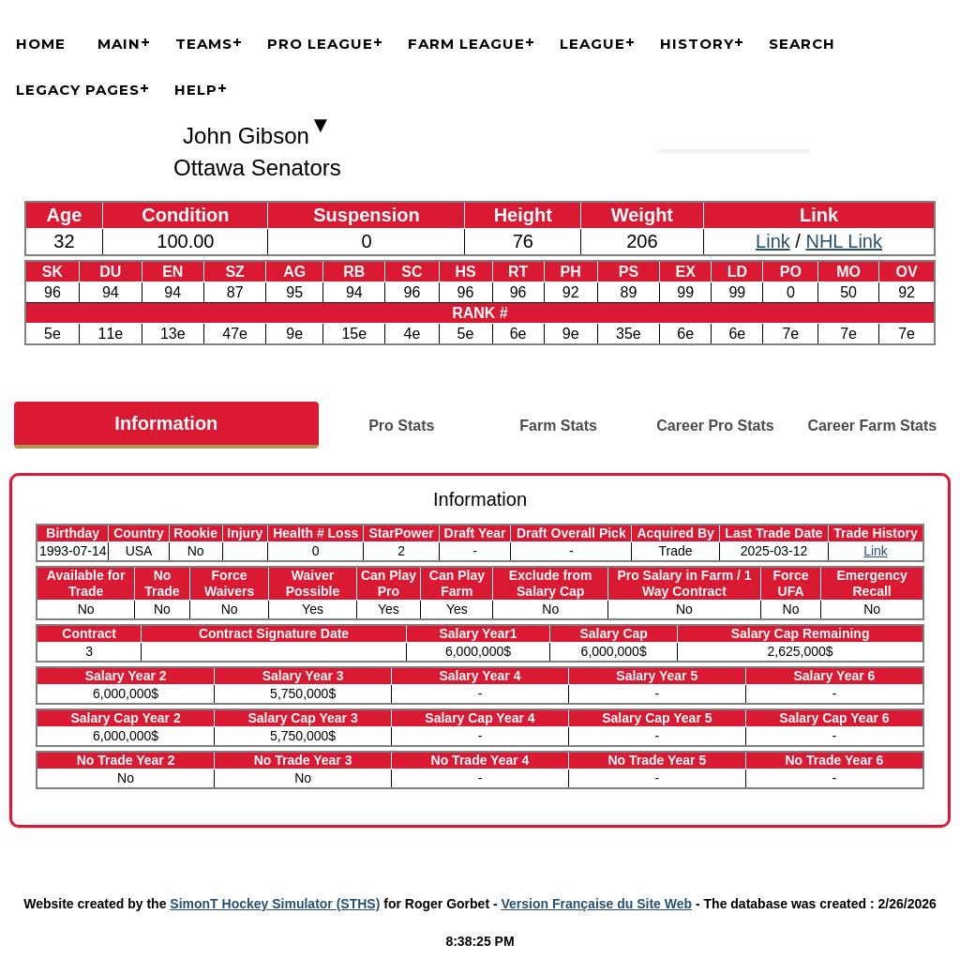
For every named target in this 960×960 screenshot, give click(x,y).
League (592, 44)
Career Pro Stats (714, 426)
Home (41, 44)
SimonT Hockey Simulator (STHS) (275, 903)
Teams (203, 44)
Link (773, 241)
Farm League (466, 44)
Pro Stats (401, 426)
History (697, 44)
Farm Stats (558, 426)
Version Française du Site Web (597, 903)
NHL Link (843, 241)
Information (166, 423)
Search (802, 44)
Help (196, 90)
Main (119, 44)
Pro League (320, 44)
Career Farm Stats (872, 426)
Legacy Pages (78, 90)
